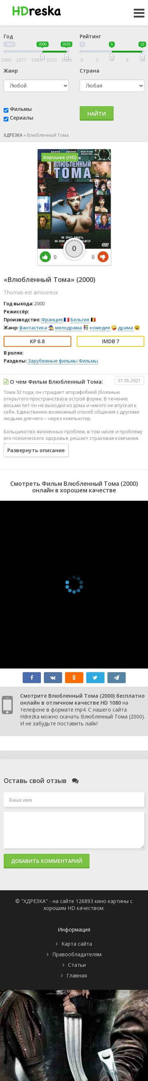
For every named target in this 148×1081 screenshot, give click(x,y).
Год (8, 36)
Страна (89, 70)
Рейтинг (90, 36)
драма (125, 327)
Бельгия (80, 319)
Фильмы (21, 108)
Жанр (11, 70)
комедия (100, 327)
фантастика (33, 327)
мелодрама (68, 327)
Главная (77, 975)
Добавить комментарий (46, 860)
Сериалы (21, 117)
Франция (51, 319)
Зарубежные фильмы (52, 360)
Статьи (77, 964)
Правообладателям (77, 954)
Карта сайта (76, 943)
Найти (96, 113)
